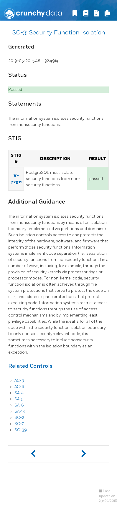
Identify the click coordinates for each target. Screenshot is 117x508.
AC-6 (19, 386)
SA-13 (19, 411)
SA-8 (19, 405)
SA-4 (19, 392)
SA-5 (18, 399)
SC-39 (20, 429)
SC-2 (19, 417)
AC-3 (19, 380)
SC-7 (19, 423)
